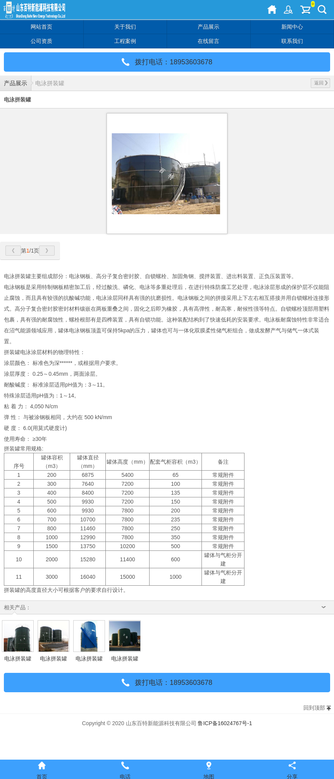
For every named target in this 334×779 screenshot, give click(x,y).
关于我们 (125, 27)
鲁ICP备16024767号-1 (225, 723)
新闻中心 (292, 27)
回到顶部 (314, 708)
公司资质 (41, 41)
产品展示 (208, 27)
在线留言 (208, 41)
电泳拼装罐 (49, 83)
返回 (321, 83)
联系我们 (292, 41)
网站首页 (41, 27)
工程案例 (125, 41)
